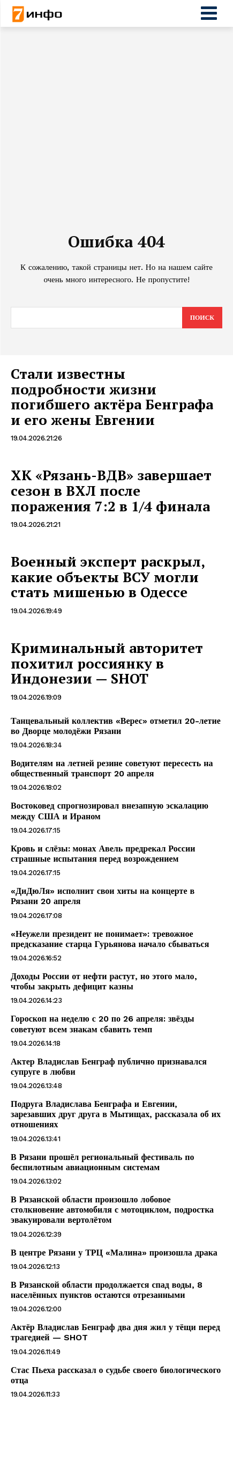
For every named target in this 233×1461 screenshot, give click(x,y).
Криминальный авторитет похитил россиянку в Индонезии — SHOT (107, 662)
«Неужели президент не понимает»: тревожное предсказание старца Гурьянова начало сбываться (110, 939)
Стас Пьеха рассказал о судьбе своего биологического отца (116, 1375)
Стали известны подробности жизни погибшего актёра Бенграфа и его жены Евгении (112, 396)
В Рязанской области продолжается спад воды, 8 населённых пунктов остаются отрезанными (106, 1290)
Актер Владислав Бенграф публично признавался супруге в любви (109, 1066)
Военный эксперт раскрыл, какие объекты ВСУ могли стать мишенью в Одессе (108, 576)
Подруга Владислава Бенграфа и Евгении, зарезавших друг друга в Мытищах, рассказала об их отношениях (116, 1114)
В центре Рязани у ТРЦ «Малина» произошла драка (114, 1252)
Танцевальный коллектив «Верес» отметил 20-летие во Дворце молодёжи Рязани (116, 726)
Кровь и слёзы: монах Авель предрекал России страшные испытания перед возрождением (103, 853)
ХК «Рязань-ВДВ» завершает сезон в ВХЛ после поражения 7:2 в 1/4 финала (111, 490)
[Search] (202, 317)
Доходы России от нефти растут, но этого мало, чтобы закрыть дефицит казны (104, 981)
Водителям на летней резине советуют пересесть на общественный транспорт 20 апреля (112, 768)
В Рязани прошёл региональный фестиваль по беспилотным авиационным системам (102, 1162)
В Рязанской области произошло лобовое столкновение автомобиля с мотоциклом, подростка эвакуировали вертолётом (112, 1209)
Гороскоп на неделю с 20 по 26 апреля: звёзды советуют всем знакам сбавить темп (102, 1024)
